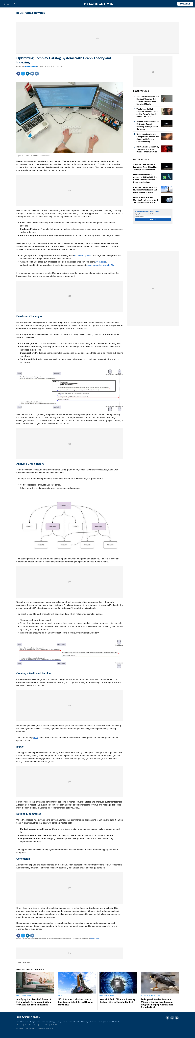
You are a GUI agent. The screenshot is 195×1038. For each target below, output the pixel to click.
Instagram (177, 1018)
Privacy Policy (44, 1025)
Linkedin (28, 74)
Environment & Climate (112, 1022)
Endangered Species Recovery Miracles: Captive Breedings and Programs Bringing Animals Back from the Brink (157, 1003)
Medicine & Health (96, 1022)
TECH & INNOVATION (35, 13)
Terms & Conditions (31, 1025)
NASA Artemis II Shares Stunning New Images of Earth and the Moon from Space (145, 199)
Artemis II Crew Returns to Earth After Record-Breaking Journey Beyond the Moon (145, 167)
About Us (19, 1025)
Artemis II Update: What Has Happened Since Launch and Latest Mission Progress (145, 189)
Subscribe (185, 4)
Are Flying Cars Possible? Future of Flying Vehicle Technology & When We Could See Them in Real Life (33, 1002)
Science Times (94, 939)
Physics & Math (74, 1022)
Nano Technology (42, 1022)
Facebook (18, 74)
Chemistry (84, 1022)
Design (32, 1022)
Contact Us (54, 1025)
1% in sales (100, 262)
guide (35, 737)
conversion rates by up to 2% (100, 265)
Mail (37, 74)
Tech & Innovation (22, 1022)
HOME (19, 13)
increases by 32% (82, 255)
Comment (32, 74)
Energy (52, 1022)
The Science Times (97, 4)
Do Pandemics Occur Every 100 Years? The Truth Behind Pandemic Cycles (148, 149)
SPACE (60, 996)
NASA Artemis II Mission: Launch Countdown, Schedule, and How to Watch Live (75, 1002)
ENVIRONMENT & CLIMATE (150, 996)
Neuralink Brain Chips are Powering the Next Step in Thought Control (117, 1000)
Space (65, 1022)
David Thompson (30, 66)
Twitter (23, 74)
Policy (59, 1022)
